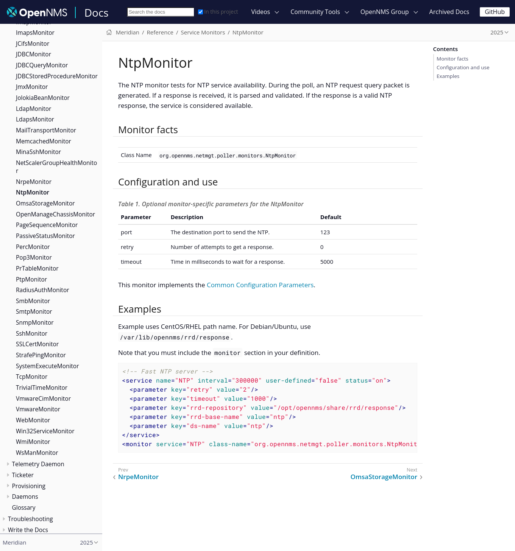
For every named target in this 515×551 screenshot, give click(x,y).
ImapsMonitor (35, 32)
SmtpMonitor (34, 311)
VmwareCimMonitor (43, 398)
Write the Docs (28, 530)
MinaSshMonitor (38, 152)
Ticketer (23, 475)
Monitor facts (452, 58)
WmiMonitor (33, 441)
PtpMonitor (31, 279)
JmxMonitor (32, 86)
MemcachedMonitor (43, 141)
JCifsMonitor (32, 43)
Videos (260, 12)
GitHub (495, 12)
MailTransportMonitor (46, 130)
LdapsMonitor (35, 119)
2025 (496, 32)
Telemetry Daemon (38, 464)
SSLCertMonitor (37, 344)
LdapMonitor (33, 108)
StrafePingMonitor (41, 355)
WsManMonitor (37, 452)
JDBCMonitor (33, 54)
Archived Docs (449, 12)
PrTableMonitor (37, 268)
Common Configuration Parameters (260, 284)
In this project (218, 11)
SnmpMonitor (35, 322)
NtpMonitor (32, 192)
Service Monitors (203, 32)
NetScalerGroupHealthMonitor (56, 167)
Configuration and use (463, 67)
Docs (96, 12)
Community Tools (315, 12)
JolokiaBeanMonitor (43, 97)
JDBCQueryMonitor (42, 65)
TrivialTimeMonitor (41, 387)
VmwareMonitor (38, 409)
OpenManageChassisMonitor (55, 214)
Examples (448, 76)
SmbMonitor (33, 301)
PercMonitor (33, 247)
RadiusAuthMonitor (42, 290)
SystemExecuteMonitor (47, 366)
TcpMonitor (31, 376)
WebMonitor (33, 420)
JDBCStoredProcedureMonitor (57, 76)
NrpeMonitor (34, 181)
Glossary (24, 507)
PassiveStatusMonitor (45, 236)
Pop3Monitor (34, 257)
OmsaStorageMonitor (45, 203)
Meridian (127, 32)
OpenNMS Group (384, 12)
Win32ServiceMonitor (45, 431)
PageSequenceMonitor (47, 225)
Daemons (25, 496)
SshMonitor (31, 333)
